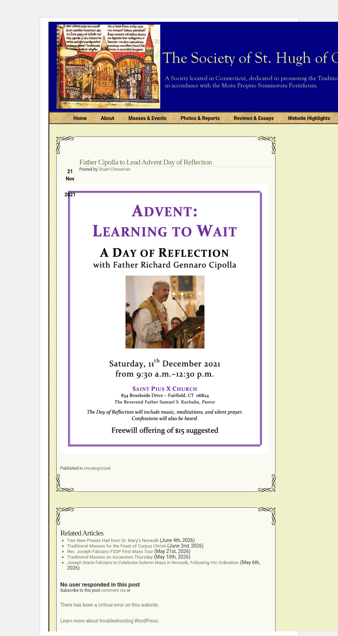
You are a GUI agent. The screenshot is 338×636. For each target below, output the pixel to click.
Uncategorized (97, 468)
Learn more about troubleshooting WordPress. (110, 621)
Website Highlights (309, 118)
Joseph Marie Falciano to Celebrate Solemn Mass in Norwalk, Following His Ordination (153, 562)
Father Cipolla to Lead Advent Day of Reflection (145, 162)
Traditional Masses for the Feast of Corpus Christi (116, 546)
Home (80, 118)
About (107, 118)
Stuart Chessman (114, 169)
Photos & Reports (200, 118)
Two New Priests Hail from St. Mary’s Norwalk (113, 540)
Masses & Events (147, 118)
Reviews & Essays (253, 118)
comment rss (113, 590)
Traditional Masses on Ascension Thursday (110, 557)
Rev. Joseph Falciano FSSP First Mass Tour (110, 551)
